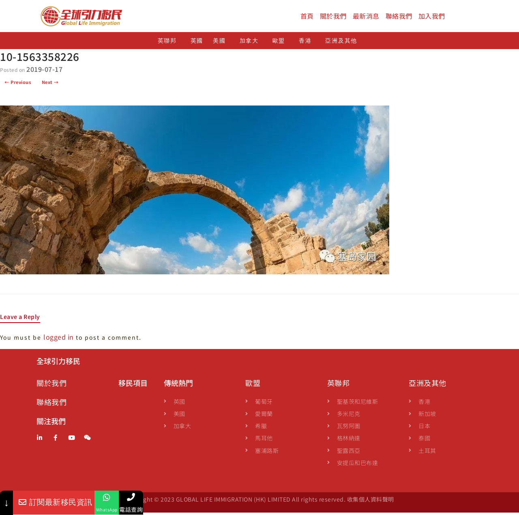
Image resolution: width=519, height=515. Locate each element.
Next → (50, 85)
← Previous (17, 85)
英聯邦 (169, 43)
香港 (307, 43)
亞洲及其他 (343, 43)
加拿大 (251, 43)
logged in (58, 339)
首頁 (307, 16)
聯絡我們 (399, 16)
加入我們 (431, 16)
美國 (221, 43)
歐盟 (280, 43)
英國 (197, 43)
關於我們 (333, 16)
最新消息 (366, 16)
